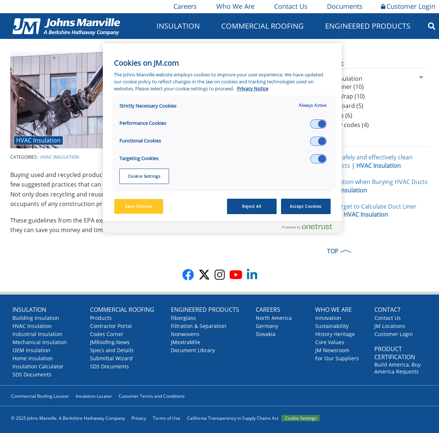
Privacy (139, 418)
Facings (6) (337, 115)
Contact (387, 310)
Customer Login (408, 6)
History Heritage (335, 334)
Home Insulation (32, 358)
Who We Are (235, 6)
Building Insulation (35, 317)
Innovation (328, 317)
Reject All (252, 206)
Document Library (193, 350)
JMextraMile (185, 342)
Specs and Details (112, 350)
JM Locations (389, 325)
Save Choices (138, 206)
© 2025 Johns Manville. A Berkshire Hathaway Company (68, 418)
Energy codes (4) (346, 125)
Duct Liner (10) (343, 87)
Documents (344, 6)
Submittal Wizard (111, 358)
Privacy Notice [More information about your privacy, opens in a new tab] (252, 89)
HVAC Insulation (38, 140)
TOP (332, 251)
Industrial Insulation (37, 334)
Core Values (329, 342)
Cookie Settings (301, 418)
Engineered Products (367, 26)
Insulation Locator (94, 396)
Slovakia (266, 334)
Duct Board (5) (343, 106)
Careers (184, 6)
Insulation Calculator (38, 366)
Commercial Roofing (262, 26)
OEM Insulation (31, 350)
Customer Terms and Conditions (152, 396)
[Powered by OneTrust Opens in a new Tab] (310, 228)
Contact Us (290, 6)
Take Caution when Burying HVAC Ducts (373, 182)
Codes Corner (106, 334)
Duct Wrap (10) (344, 96)
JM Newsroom (332, 350)
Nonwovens (185, 334)
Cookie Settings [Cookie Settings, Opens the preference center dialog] (144, 176)
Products (101, 317)
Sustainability (332, 325)
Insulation (178, 26)
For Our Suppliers (337, 358)
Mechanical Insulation (39, 342)
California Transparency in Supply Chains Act (232, 418)
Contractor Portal (111, 325)
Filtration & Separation (198, 325)
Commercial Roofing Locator (40, 396)
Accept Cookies (305, 206)
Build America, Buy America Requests (397, 368)
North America (274, 317)
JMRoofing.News (110, 342)
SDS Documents (31, 374)
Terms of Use (166, 418)
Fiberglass (183, 317)
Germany (267, 325)
